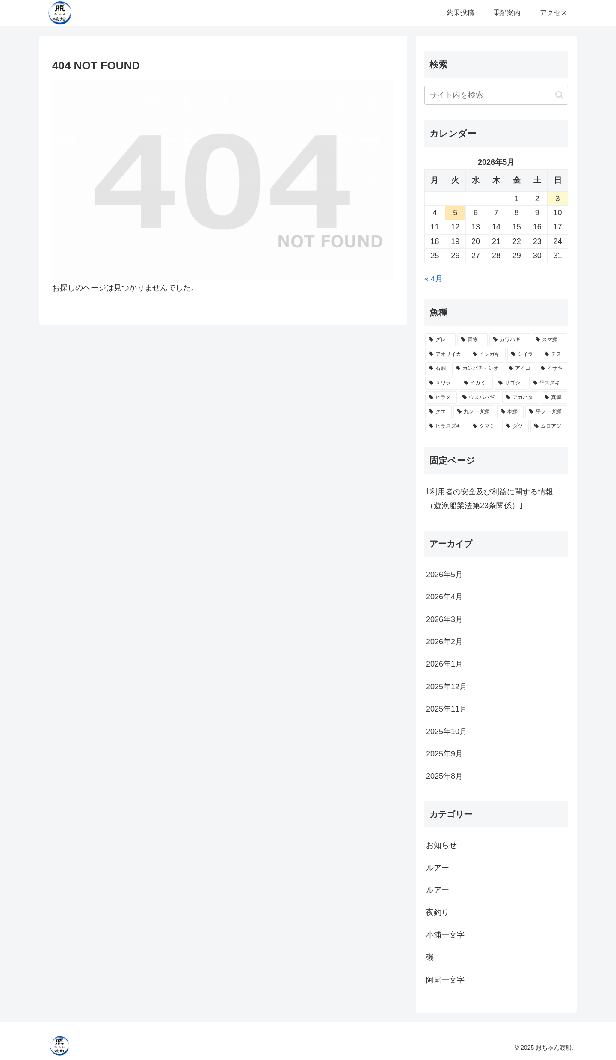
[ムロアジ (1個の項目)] (548, 426)
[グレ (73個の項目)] (440, 339)
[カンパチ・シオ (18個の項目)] (477, 368)
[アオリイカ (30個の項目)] (446, 354)
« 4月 (433, 278)
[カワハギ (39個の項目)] (509, 339)
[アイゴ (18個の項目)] (520, 368)
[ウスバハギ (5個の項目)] (479, 397)
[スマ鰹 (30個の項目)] (549, 339)
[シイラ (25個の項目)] (523, 354)
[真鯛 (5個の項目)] (554, 397)
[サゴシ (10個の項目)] (511, 383)
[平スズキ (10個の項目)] (548, 383)
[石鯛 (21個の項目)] (437, 368)
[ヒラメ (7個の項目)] (441, 397)
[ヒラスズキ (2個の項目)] (446, 426)
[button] (559, 95)
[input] (496, 95)
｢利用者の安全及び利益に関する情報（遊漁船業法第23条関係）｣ (489, 499)
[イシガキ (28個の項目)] (487, 354)
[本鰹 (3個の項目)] (510, 411)
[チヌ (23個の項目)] (554, 354)
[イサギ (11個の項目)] (552, 368)
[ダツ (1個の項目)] (515, 426)
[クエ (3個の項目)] (438, 411)
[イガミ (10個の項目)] (476, 383)
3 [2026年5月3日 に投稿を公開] (558, 198)
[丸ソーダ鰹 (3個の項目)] (474, 411)
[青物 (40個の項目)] (472, 339)
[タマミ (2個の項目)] (484, 426)
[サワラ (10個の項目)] (441, 383)
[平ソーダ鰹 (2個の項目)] (546, 411)
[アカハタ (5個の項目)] (520, 397)
